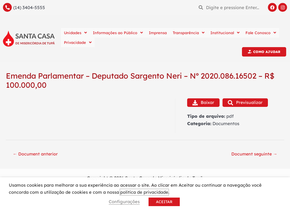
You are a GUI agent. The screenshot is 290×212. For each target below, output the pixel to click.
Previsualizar (246, 102)
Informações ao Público (118, 32)
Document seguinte (253, 155)
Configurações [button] (124, 201)
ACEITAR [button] (164, 201)
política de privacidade (144, 192)
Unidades (75, 32)
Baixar (203, 102)
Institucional (225, 32)
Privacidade (78, 42)
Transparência (189, 32)
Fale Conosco (260, 32)
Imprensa (158, 32)
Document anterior (36, 155)
